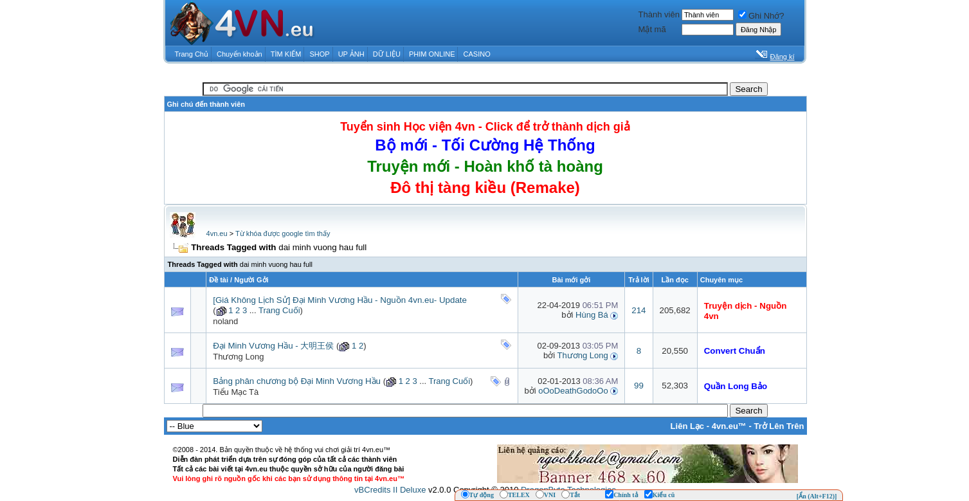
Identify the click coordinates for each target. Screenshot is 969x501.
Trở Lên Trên (779, 426)
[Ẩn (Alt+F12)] (817, 496)
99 (639, 385)
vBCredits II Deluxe (390, 490)
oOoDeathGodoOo (573, 391)
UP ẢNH (351, 54)
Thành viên (659, 14)
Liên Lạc (688, 426)
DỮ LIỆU (387, 54)
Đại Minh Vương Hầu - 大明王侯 (273, 346)
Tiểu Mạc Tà (235, 392)
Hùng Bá (591, 315)
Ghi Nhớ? (761, 16)
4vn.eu (217, 233)
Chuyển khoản (239, 54)
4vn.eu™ (729, 426)
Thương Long (238, 356)
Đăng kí (782, 56)
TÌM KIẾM (286, 54)
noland (225, 321)
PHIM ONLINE (432, 54)
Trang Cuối (279, 310)
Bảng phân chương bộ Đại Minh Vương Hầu (297, 381)
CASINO (477, 54)
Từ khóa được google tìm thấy (282, 233)
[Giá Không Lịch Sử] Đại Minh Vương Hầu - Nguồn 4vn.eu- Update (340, 300)
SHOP (319, 54)
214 (638, 310)
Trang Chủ (191, 54)
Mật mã (652, 29)
